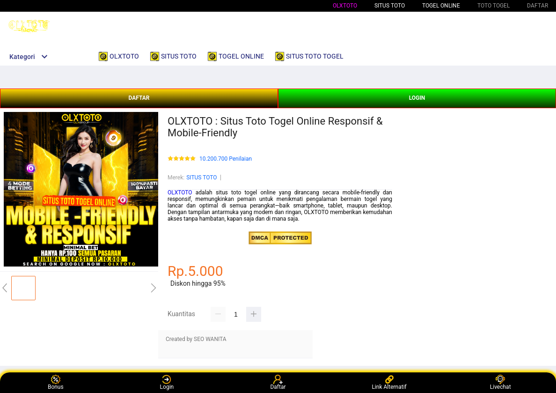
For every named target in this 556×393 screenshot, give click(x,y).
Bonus (56, 382)
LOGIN (417, 98)
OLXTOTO (345, 5)
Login (167, 382)
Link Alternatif (389, 382)
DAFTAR (138, 98)
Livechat (500, 382)
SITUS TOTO (201, 177)
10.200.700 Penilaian (225, 159)
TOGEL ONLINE (441, 5)
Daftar (277, 382)
